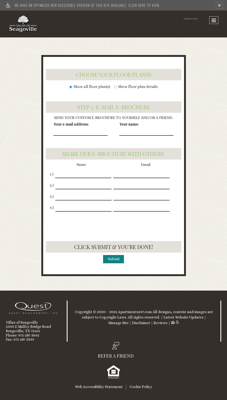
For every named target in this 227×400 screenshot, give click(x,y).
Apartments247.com (135, 312)
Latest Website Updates (183, 317)
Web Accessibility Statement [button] (99, 387)
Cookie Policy (141, 387)
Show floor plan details (136, 87)
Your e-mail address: (71, 124)
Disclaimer (141, 323)
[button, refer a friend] (115, 351)
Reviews (161, 323)
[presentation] (114, 224)
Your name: (129, 124)
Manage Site (118, 323)
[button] (219, 5)
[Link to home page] (31, 24)
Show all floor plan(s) (89, 87)
